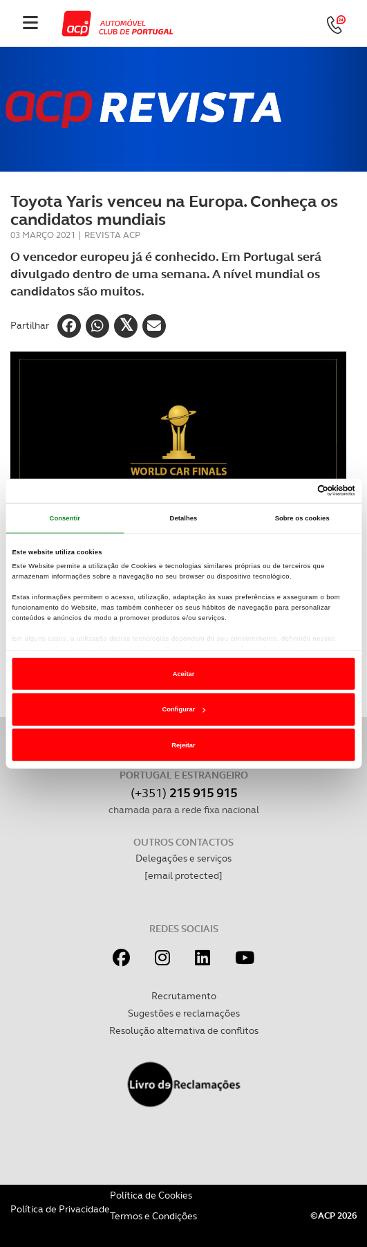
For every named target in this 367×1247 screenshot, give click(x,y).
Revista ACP (112, 235)
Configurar (184, 709)
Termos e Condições (153, 1216)
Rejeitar (183, 745)
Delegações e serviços (183, 858)
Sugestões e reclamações (184, 1013)
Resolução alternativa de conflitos (183, 1030)
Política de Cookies (151, 1195)
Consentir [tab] (65, 518)
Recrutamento (183, 996)
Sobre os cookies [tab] (302, 518)
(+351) (184, 793)
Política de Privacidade (60, 1209)
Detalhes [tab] (184, 518)
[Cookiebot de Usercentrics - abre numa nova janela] (294, 490)
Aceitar (184, 674)
